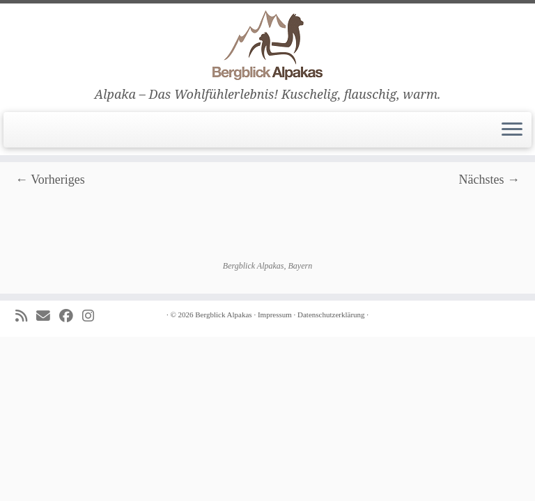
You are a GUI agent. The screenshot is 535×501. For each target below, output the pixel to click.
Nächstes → (489, 179)
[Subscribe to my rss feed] (25, 316)
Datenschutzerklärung (331, 314)
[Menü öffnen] (512, 130)
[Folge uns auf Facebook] (70, 316)
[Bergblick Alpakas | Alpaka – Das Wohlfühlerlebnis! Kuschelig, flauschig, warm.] (267, 45)
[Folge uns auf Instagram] (92, 316)
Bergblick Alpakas (223, 314)
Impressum (275, 314)
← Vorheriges (50, 179)
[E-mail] (47, 316)
